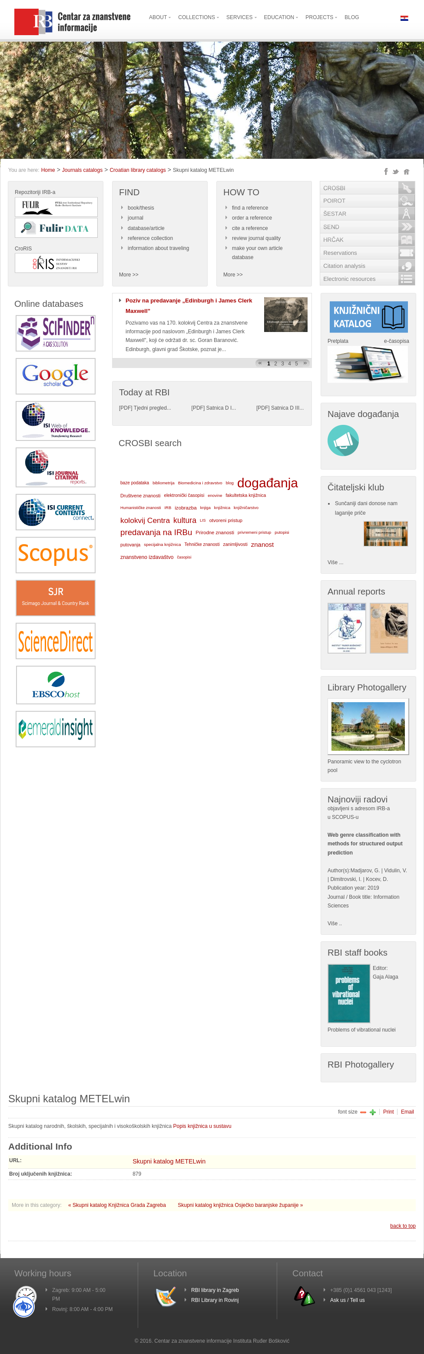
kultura (184, 520)
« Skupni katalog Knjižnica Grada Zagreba (117, 1205)
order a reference (252, 218)
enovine (215, 495)
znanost (262, 544)
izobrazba (185, 507)
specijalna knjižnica (162, 544)
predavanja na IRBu (156, 532)
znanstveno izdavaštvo (147, 557)
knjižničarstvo (246, 507)
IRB (167, 507)
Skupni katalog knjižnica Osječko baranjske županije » (240, 1205)
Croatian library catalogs (137, 170)
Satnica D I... (221, 408)
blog (230, 482)
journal (135, 218)
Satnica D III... (287, 408)
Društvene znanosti (140, 495)
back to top (403, 1226)
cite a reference (250, 228)
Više (333, 923)
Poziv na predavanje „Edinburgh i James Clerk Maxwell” (189, 305)
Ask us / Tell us (347, 1300)
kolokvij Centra (145, 520)
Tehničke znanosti (202, 544)
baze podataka (134, 482)
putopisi (282, 532)
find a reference (250, 208)
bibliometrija (163, 482)
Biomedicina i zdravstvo (200, 482)
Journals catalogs (82, 170)
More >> (129, 275)
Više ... (335, 562)
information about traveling (158, 248)
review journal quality (256, 238)
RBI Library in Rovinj (214, 1300)
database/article (146, 228)
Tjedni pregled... (152, 408)
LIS (203, 520)
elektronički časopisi (184, 495)
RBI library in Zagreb (215, 1290)
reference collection (150, 238)
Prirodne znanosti (214, 532)
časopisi (184, 557)
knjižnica (222, 507)
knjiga (205, 508)
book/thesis (141, 208)
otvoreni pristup (225, 520)
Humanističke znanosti (140, 508)
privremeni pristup (254, 532)
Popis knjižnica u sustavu (202, 1126)
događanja (267, 483)
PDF (125, 408)
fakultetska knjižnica (245, 495)
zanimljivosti (235, 544)
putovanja (130, 544)
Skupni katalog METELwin (168, 1161)
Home (48, 170)
